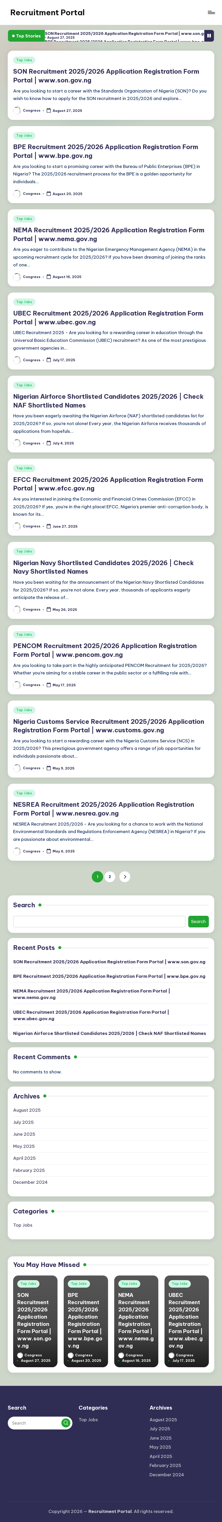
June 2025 (24, 1134)
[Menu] (211, 12)
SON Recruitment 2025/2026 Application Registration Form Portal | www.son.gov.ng (130, 33)
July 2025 (23, 1122)
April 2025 (24, 1158)
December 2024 (30, 1182)
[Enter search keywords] (40, 1423)
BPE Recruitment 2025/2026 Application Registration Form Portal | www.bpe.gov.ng (109, 976)
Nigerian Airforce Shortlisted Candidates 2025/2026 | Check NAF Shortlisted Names (109, 1033)
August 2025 (27, 1110)
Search (24, 905)
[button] (124, 876)
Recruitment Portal (47, 12)
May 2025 (24, 1146)
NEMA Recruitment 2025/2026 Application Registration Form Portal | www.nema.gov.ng (91, 994)
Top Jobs (24, 60)
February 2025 (29, 1170)
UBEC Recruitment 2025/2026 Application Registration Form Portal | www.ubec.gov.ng (91, 1015)
